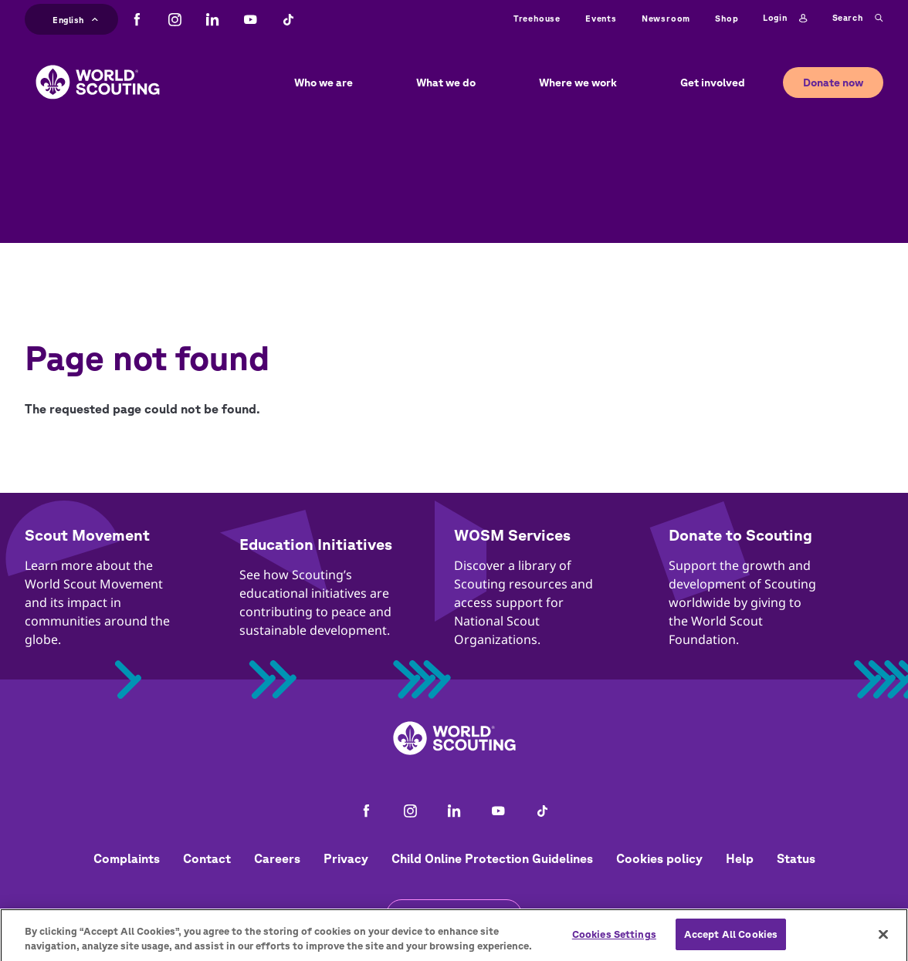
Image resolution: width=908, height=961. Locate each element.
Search (857, 18)
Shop (726, 18)
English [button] (75, 18)
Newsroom (666, 18)
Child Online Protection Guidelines (492, 858)
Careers (277, 858)
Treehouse (537, 18)
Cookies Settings (614, 942)
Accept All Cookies (731, 942)
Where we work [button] (578, 82)
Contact (207, 858)
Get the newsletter (454, 915)
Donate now (833, 82)
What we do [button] (446, 82)
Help (740, 858)
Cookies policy (659, 858)
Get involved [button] (712, 82)
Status (796, 858)
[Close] (883, 942)
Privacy (346, 858)
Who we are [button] (323, 82)
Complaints (126, 858)
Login (785, 18)
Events (601, 18)
